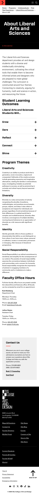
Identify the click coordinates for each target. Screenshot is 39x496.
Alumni (4, 462)
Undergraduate (23, 8)
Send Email (10, 375)
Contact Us (6, 427)
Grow (5, 122)
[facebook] (21, 486)
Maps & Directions (8, 423)
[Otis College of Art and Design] (2, 2)
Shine (5, 153)
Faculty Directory (8, 431)
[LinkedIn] (29, 486)
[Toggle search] (36, 2)
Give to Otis (25, 438)
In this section (7, 45)
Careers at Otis (26, 434)
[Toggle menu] (32, 2)
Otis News (24, 423)
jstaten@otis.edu (13, 324)
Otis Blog (24, 427)
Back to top (33, 477)
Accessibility (6, 477)
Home (4, 8)
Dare (5, 130)
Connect (7, 145)
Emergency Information (9, 481)
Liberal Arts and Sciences (25, 10)
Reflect (6, 137)
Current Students (8, 451)
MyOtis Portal (7, 434)
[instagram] (14, 486)
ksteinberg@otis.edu (14, 305)
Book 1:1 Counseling (13, 371)
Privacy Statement (8, 474)
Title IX (4, 471)
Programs (12, 8)
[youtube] (10, 486)
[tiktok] (25, 486)
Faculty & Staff (7, 458)
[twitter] (18, 486)
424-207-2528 (12, 303)
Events (23, 431)
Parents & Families (8, 455)
